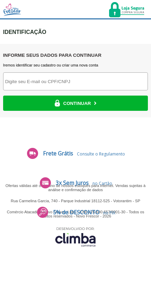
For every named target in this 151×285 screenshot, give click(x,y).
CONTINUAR (76, 103)
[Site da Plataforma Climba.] (75, 236)
